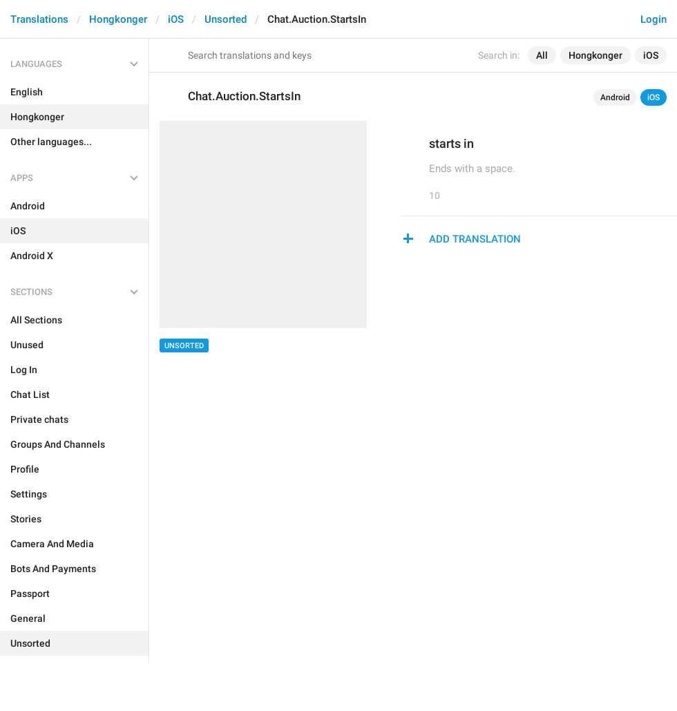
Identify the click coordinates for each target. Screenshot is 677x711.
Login (653, 19)
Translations (39, 19)
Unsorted (225, 19)
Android (615, 97)
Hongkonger (118, 19)
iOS (176, 19)
